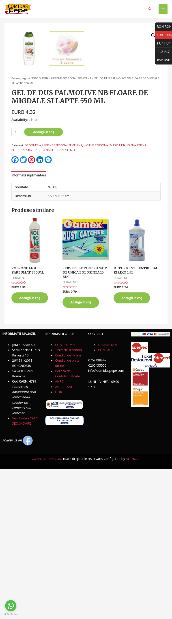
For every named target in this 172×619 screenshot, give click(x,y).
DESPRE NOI (107, 494)
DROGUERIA (40, 228)
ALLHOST (133, 608)
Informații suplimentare (28, 325)
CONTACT (106, 499)
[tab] (28, 325)
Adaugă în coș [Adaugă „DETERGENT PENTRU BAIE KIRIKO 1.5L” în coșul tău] (131, 447)
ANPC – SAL (64, 536)
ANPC (59, 531)
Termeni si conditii (68, 499)
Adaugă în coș (43, 281)
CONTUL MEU (66, 494)
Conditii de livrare (68, 505)
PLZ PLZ (162, 52)
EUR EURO (163, 35)
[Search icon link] (150, 9)
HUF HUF (162, 43)
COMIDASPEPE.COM (47, 608)
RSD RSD (162, 60)
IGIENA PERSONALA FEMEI (58, 300)
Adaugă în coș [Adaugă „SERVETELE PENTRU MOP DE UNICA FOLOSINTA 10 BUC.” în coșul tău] (80, 452)
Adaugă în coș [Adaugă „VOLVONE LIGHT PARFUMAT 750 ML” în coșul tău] (29, 447)
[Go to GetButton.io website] (11, 614)
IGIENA (131, 295)
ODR (58, 541)
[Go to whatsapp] (10, 605)
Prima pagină (20, 228)
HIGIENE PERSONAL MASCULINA (105, 295)
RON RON (163, 26)
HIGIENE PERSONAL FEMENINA (71, 228)
